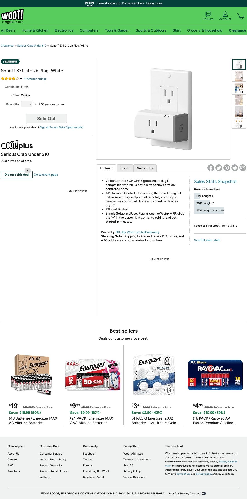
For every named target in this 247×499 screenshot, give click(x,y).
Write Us (45, 477)
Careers (12, 459)
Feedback (14, 471)
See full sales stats (207, 240)
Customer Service (51, 453)
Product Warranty (51, 465)
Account (225, 16)
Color (15, 95)
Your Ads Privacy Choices (184, 493)
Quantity (12, 104)
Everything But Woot (96, 471)
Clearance (7, 45)
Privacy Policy (132, 471)
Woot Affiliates (133, 453)
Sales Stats (145, 168)
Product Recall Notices (54, 471)
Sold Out (46, 118)
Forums (208, 16)
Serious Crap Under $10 (32, 45)
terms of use (183, 473)
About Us (13, 453)
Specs (124, 168)
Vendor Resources (135, 477)
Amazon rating (35, 78)
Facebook (89, 453)
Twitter (87, 459)
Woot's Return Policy (53, 459)
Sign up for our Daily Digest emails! (61, 127)
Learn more (154, 3)
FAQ (10, 465)
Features (106, 168)
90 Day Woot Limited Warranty (138, 232)
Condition (12, 87)
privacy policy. (204, 473)
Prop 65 (128, 465)
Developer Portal (93, 477)
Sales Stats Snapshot (215, 181)
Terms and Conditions (137, 459)
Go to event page (46, 175)
